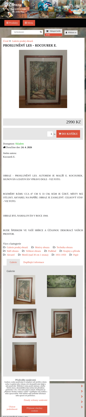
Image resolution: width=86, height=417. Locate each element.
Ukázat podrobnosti (12, 407)
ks (51, 134)
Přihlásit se (71, 32)
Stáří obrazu (13, 251)
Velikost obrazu (33, 251)
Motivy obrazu (42, 247)
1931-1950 (61, 254)
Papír (75, 254)
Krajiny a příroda (71, 251)
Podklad (52, 251)
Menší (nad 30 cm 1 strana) (35, 254)
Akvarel (11, 254)
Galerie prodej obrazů (17, 247)
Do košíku (68, 133)
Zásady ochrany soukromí (35, 400)
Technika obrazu (65, 247)
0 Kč (48, 35)
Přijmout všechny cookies (34, 409)
